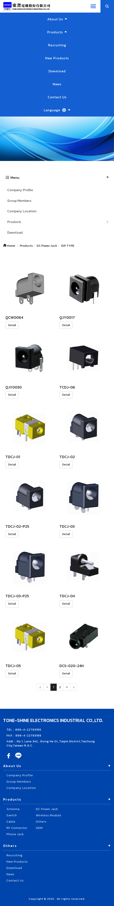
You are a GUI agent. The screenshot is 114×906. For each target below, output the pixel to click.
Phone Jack (15, 834)
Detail (12, 325)
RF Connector (17, 827)
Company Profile (20, 189)
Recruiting (57, 45)
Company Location (21, 211)
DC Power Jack (47, 808)
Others (41, 821)
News (57, 84)
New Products (57, 58)
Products (14, 221)
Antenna (13, 808)
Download (57, 71)
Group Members (19, 200)
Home (9, 245)
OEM (39, 827)
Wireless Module (48, 815)
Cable (10, 821)
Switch (11, 815)
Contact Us (57, 97)
